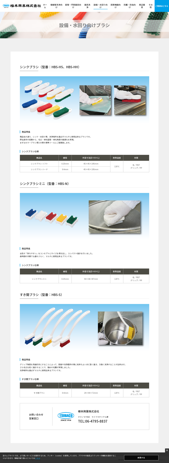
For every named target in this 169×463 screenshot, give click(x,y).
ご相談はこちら (161, 6)
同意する (141, 458)
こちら (37, 458)
